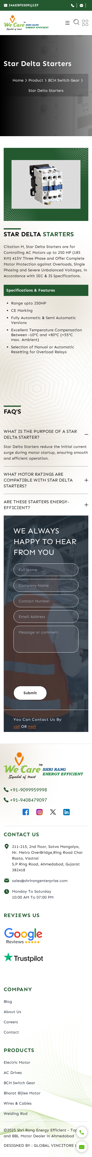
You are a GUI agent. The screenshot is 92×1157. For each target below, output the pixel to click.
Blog (8, 1001)
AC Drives (13, 1072)
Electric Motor (17, 1062)
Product (35, 80)
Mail (32, 726)
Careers (11, 1022)
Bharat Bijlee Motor (22, 1093)
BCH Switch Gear (63, 80)
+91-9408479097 (25, 800)
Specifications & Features (30, 290)
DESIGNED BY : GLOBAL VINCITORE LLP (43, 1145)
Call (16, 726)
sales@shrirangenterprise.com (39, 880)
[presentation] (50, 667)
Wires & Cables (18, 1103)
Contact (11, 1032)
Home (18, 80)
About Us (12, 1011)
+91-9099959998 (25, 790)
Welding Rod (15, 1113)
